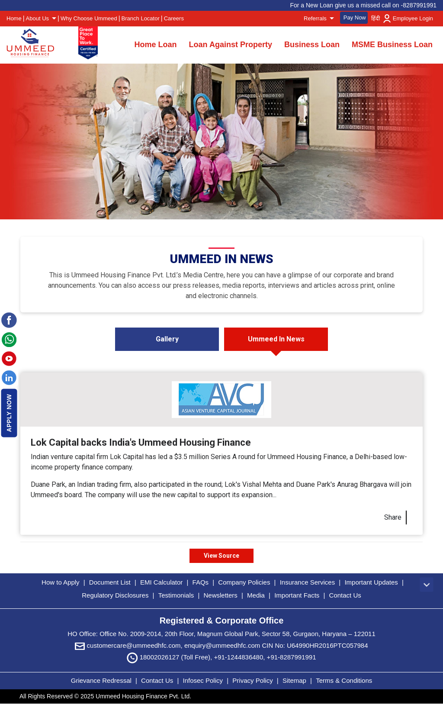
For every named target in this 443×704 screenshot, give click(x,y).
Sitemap (295, 680)
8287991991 (420, 5)
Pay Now (354, 17)
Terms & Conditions (344, 680)
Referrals (316, 18)
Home (14, 18)
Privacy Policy (253, 680)
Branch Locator (141, 18)
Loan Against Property (230, 44)
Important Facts (296, 595)
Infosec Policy (203, 680)
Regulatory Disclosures (115, 595)
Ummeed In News (276, 339)
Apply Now (9, 413)
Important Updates (371, 582)
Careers (174, 18)
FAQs (201, 582)
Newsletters (220, 595)
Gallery (167, 339)
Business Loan (312, 44)
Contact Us (345, 595)
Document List (110, 582)
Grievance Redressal (102, 680)
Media (256, 595)
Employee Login (413, 18)
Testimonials (176, 595)
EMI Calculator (161, 582)
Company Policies (244, 582)
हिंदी (375, 18)
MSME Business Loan (392, 44)
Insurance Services (307, 582)
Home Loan (156, 44)
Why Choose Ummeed (89, 18)
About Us (38, 18)
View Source (221, 555)
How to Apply (61, 582)
